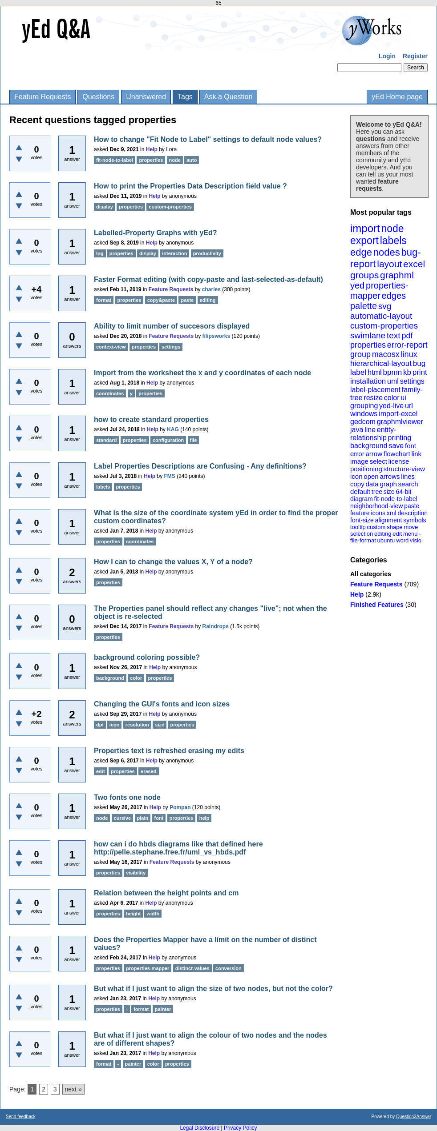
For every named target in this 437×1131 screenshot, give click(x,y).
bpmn (392, 372)
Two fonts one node (127, 797)
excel (414, 264)
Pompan (180, 807)
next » (73, 1089)
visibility (136, 872)
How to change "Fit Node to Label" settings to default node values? (208, 139)
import (365, 228)
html (375, 372)
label (358, 372)
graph (388, 484)
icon (356, 476)
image (359, 461)
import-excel (398, 413)
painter (163, 1009)
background (369, 445)
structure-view (404, 469)
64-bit (403, 491)
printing (399, 437)
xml (392, 513)
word (402, 540)
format (103, 300)
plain (143, 818)
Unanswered (146, 96)
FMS (169, 476)
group (360, 354)
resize (373, 397)
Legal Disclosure (199, 1128)
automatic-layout (381, 316)
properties (368, 345)
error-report (407, 345)
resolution (137, 724)
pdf (407, 335)
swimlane (367, 335)
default (360, 491)
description (412, 513)
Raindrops (215, 626)
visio (415, 540)
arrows (390, 476)
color (392, 397)
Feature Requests (42, 96)
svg (385, 306)
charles (211, 289)
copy (357, 484)
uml (393, 381)
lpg (100, 253)
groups (364, 275)
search (408, 484)
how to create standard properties (151, 419)
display (104, 206)
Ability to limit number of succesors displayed (172, 326)
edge (361, 252)
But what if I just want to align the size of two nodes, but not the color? (213, 988)
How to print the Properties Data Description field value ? (190, 186)
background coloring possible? (147, 657)
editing (382, 533)
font (410, 445)
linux (409, 354)
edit (397, 533)
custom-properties (384, 325)
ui (403, 397)
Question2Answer (413, 1116)
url (409, 405)
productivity (207, 253)
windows (363, 413)
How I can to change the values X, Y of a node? (173, 562)
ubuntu (386, 540)
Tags (185, 96)
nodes (386, 252)
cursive (122, 818)
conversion (228, 968)
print (420, 372)
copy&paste (161, 300)
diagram (361, 498)
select (378, 461)
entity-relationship (373, 433)
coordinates (110, 393)
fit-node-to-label (395, 498)
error (357, 453)
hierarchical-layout (381, 363)
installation (368, 381)
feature (360, 513)
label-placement (375, 389)
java (356, 429)
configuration (168, 440)
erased (148, 771)
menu (410, 533)
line (370, 429)
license (398, 461)
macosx (386, 354)
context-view (111, 346)
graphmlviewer (400, 421)
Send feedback (21, 1116)
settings (412, 381)
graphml (397, 275)
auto (191, 160)
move (411, 527)
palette (363, 306)
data (371, 484)
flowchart (397, 453)
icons (378, 513)
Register (415, 56)
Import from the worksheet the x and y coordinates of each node (202, 373)
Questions (98, 96)
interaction (174, 253)
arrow (373, 453)
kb (407, 372)
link (417, 453)
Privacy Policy (240, 1128)
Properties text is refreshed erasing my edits (169, 750)
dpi (100, 724)
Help (357, 594)
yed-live (391, 405)
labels (393, 240)
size (389, 491)
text (394, 335)
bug (419, 363)
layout (389, 264)
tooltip (358, 527)
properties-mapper (379, 291)
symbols (414, 520)
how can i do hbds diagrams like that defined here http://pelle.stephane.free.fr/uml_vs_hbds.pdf (178, 848)
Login (387, 56)
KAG (173, 429)
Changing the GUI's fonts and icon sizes (162, 704)
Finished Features (377, 604)
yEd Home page (397, 96)
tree (377, 491)
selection (361, 533)
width (152, 913)
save (396, 445)
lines (408, 476)
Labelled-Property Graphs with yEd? (155, 233)
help (204, 818)
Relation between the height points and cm (166, 893)
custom (376, 527)
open (371, 476)
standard (106, 440)
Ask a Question (228, 96)
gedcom (363, 421)
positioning (366, 469)
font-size (362, 520)
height (133, 913)
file (193, 440)
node (392, 228)
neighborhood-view (376, 505)
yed (357, 285)
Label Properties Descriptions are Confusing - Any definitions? (200, 466)
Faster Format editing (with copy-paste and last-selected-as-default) (208, 279)
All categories (370, 574)
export (364, 240)
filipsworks (216, 336)
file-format (363, 540)
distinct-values (192, 968)
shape (394, 527)
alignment (388, 520)
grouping (364, 405)
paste (411, 505)
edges (394, 296)
